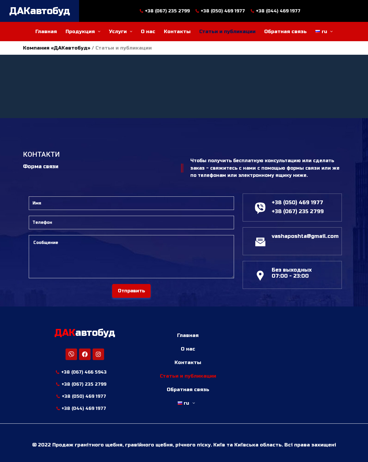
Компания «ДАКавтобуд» (56, 48)
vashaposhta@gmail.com (305, 236)
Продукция (83, 32)
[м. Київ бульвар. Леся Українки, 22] (286, 369)
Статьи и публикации (227, 32)
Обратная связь (285, 32)
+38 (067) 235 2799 (298, 211)
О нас (148, 32)
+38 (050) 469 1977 (297, 202)
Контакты (177, 32)
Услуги (120, 32)
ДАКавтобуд (39, 11)
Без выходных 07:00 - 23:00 (292, 273)
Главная (46, 32)
